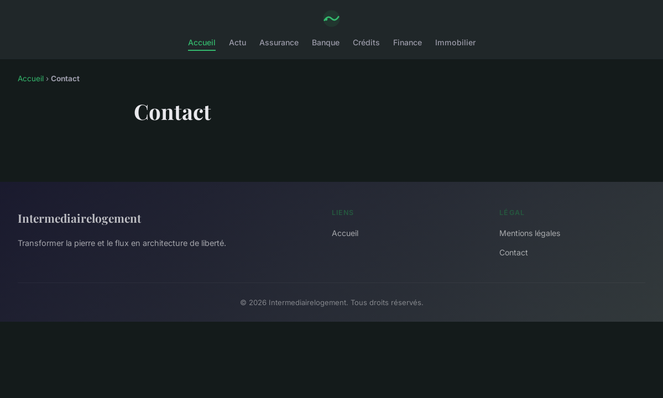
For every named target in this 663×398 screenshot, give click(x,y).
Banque (326, 42)
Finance (407, 42)
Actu (237, 42)
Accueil (202, 42)
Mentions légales (529, 233)
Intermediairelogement (79, 218)
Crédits (366, 42)
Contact (513, 252)
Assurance (279, 42)
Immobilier (455, 42)
